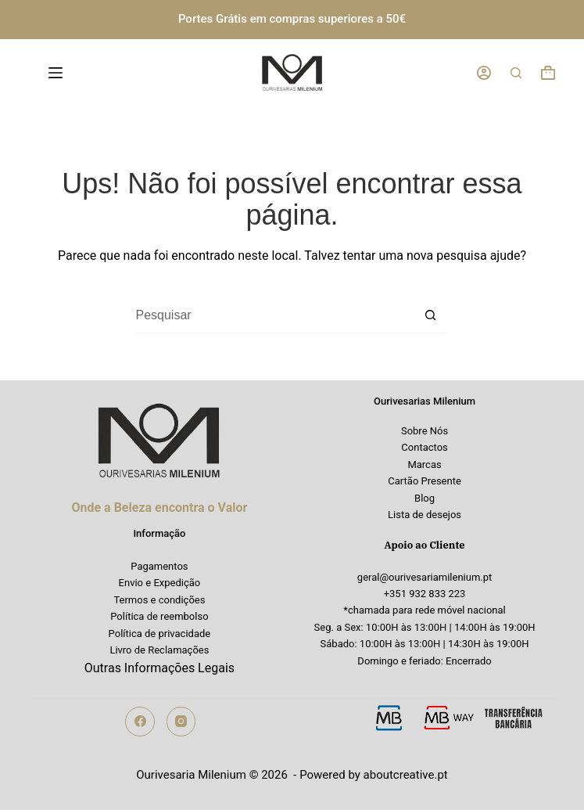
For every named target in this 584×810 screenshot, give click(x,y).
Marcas (424, 464)
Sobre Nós (424, 431)
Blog (424, 498)
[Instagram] (181, 721)
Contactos (424, 447)
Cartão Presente (424, 481)
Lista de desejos (424, 514)
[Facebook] (140, 721)
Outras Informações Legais (159, 668)
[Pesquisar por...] (274, 315)
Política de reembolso (159, 616)
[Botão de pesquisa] (430, 315)
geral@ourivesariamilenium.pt (424, 577)
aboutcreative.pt (406, 775)
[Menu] (58, 73)
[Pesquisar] (516, 72)
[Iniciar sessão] (484, 73)
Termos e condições (159, 600)
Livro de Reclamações (159, 650)
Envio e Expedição (160, 583)
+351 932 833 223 (425, 593)
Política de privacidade (160, 633)
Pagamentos (159, 566)
